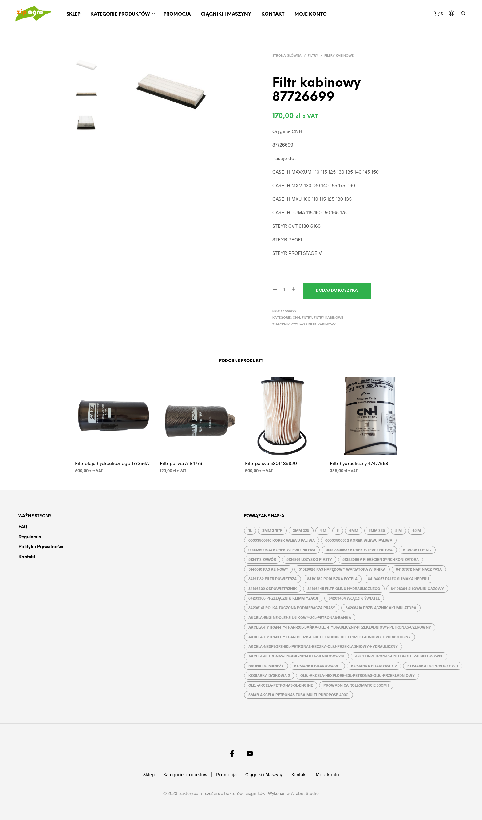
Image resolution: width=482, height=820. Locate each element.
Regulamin (29, 536)
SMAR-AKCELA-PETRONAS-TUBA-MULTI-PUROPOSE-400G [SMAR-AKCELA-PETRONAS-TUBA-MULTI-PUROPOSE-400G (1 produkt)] (298, 695)
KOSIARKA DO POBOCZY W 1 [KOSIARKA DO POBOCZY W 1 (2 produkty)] (432, 666)
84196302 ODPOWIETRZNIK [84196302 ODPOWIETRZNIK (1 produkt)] (272, 588)
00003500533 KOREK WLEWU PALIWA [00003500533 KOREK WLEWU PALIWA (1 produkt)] (281, 550)
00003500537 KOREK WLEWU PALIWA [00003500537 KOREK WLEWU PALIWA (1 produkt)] (359, 550)
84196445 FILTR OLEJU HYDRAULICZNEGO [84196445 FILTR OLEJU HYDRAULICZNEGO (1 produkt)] (343, 588)
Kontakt (272, 14)
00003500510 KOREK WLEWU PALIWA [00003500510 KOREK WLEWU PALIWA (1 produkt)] (281, 540)
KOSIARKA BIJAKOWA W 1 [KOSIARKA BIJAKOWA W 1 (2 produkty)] (317, 666)
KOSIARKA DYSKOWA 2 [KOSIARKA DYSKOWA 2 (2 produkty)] (269, 675)
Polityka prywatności (40, 546)
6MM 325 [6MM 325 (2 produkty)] (377, 530)
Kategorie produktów (120, 14)
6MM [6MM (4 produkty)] (353, 530)
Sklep (73, 14)
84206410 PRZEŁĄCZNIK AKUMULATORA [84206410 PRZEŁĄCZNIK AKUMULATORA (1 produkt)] (381, 607)
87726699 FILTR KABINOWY (313, 324)
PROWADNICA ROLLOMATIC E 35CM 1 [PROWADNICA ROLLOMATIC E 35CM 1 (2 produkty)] (356, 685)
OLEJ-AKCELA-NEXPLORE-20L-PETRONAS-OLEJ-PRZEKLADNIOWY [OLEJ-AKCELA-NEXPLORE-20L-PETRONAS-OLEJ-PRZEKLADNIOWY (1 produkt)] (357, 675)
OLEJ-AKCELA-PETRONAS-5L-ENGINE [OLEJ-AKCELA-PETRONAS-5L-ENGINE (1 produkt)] (280, 685)
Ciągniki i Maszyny (226, 14)
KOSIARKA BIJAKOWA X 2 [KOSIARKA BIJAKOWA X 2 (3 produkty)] (374, 666)
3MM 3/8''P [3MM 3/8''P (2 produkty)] (272, 530)
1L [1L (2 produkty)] (250, 530)
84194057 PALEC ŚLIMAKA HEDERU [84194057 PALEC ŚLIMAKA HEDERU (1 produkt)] (398, 579)
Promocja (177, 14)
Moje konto (310, 14)
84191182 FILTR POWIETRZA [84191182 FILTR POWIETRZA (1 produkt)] (272, 579)
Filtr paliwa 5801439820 (271, 463)
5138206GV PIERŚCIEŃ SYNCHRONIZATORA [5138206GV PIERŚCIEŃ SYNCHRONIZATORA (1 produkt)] (380, 559)
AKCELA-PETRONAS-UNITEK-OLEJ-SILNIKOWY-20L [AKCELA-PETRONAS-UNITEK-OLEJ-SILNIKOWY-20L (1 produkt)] (399, 656)
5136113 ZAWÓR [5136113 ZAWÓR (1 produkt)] (262, 559)
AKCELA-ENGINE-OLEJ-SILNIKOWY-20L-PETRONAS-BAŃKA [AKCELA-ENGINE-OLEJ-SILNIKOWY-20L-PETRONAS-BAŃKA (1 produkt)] (299, 617)
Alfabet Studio (305, 793)
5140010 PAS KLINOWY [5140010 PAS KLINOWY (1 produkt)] (268, 569)
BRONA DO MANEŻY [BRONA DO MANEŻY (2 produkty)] (266, 666)
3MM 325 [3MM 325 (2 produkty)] (301, 530)
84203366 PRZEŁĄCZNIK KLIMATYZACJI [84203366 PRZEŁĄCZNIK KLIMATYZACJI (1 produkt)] (283, 598)
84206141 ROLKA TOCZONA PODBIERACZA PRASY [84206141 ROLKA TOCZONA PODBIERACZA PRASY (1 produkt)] (291, 607)
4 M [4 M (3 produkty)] (323, 530)
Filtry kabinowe (339, 56)
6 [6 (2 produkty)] (338, 530)
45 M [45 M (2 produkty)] (416, 530)
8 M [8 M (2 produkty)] (398, 530)
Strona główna (287, 56)
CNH (296, 318)
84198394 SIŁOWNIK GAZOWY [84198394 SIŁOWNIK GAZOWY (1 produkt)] (417, 588)
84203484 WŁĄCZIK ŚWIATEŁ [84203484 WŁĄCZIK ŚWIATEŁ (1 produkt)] (354, 598)
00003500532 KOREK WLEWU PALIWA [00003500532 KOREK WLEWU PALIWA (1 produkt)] (358, 540)
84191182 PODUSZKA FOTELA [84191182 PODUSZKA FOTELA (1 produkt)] (332, 579)
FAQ (22, 526)
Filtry (313, 56)
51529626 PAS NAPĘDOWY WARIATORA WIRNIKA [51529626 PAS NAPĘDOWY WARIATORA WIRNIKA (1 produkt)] (342, 569)
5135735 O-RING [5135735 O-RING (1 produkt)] (417, 550)
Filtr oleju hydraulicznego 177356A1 (113, 463)
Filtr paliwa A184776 (181, 463)
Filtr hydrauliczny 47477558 (359, 463)
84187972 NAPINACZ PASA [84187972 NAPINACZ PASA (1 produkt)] (419, 569)
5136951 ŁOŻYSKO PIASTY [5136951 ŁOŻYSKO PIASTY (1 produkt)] (309, 559)
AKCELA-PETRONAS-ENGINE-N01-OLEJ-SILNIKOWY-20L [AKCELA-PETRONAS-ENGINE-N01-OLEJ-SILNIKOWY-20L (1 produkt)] (296, 656)
